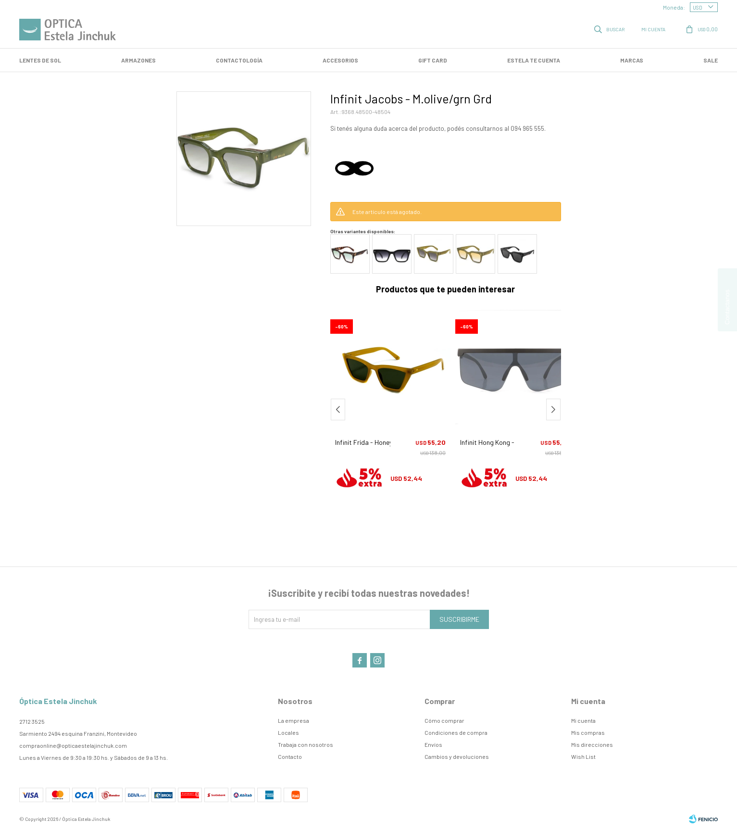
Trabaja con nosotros (305, 744)
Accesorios (340, 60)
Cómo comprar (444, 720)
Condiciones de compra (456, 732)
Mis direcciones (592, 744)
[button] (553, 409)
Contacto (290, 756)
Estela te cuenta (533, 60)
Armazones (138, 60)
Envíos (433, 744)
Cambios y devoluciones (457, 756)
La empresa (293, 720)
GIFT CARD (432, 60)
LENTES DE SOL (40, 60)
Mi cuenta (583, 720)
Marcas (631, 60)
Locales (288, 732)
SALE (710, 60)
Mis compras (588, 732)
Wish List (583, 756)
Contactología (239, 60)
